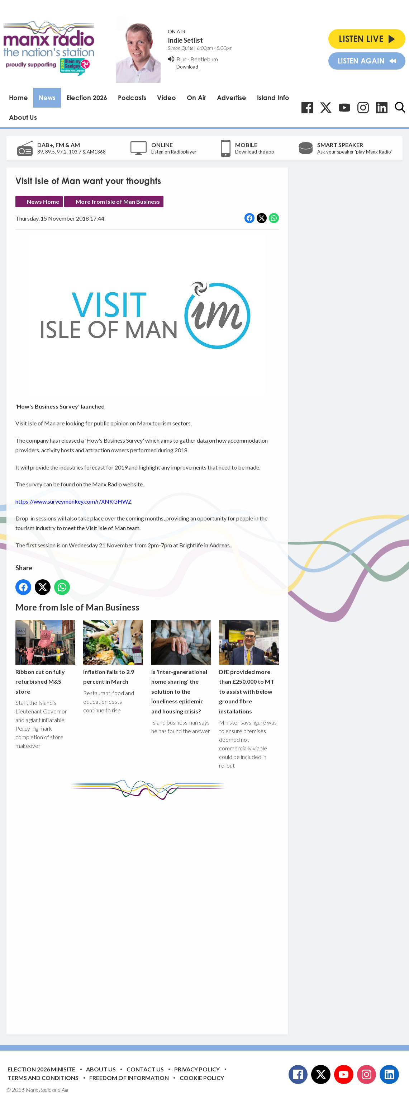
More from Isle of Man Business (118, 201)
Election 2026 (86, 98)
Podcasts (132, 98)
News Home (43, 201)
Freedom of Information (129, 1077)
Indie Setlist (185, 40)
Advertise (231, 98)
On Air (196, 98)
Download (187, 67)
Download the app (254, 152)
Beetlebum (204, 59)
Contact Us (145, 1069)
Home (18, 98)
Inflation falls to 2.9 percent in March (113, 652)
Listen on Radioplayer (173, 152)
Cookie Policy (202, 1077)
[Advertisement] (149, 912)
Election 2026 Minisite (41, 1069)
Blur (181, 59)
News (47, 98)
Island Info (273, 98)
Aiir (65, 1089)
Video (166, 98)
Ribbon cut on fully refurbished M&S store (45, 656)
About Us (23, 117)
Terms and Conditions (43, 1077)
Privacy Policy (197, 1069)
